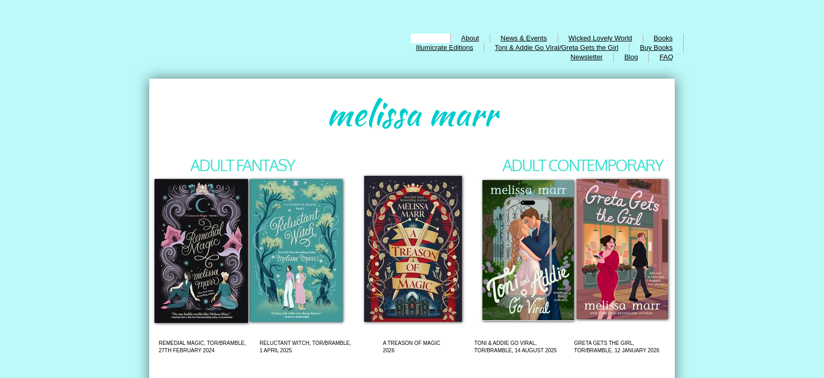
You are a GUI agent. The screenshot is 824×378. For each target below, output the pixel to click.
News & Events (524, 38)
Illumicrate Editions (444, 47)
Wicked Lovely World (600, 38)
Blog (631, 57)
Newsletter (587, 57)
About (470, 38)
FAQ (666, 57)
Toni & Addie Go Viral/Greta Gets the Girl (557, 47)
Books (663, 38)
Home (430, 38)
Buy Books (656, 47)
